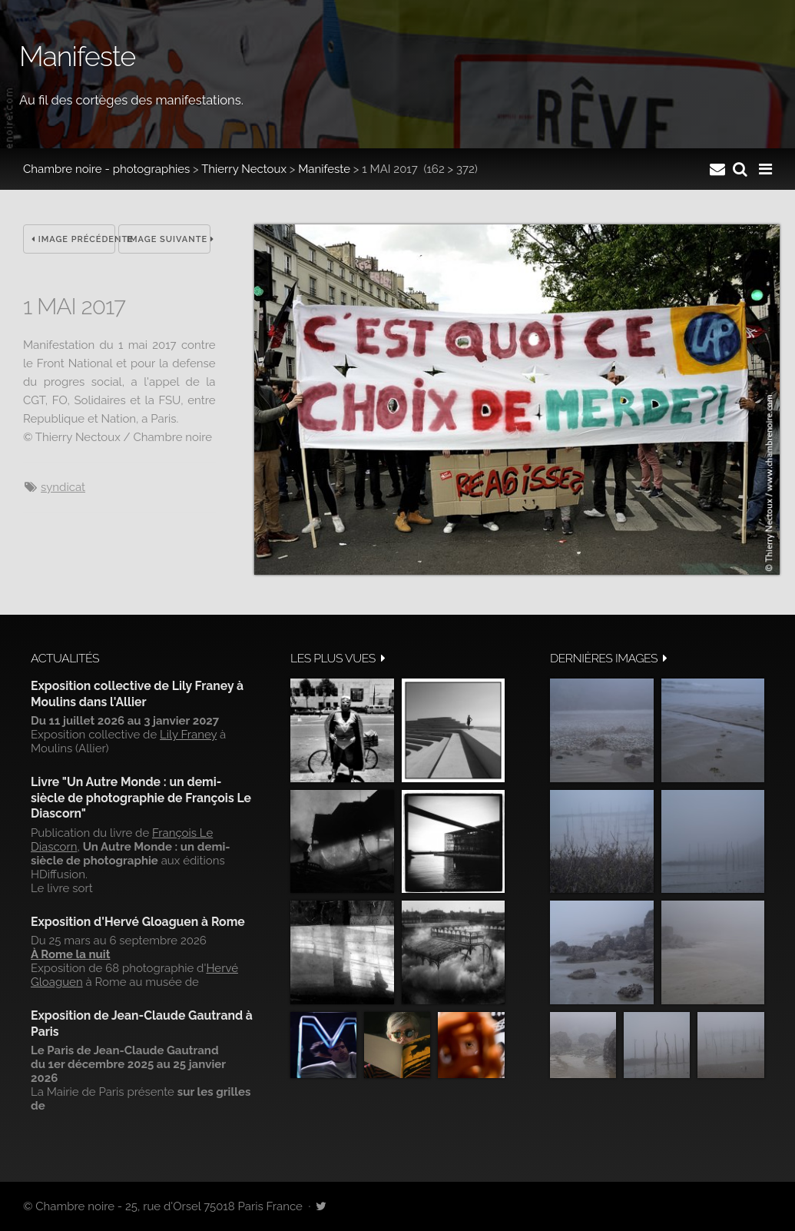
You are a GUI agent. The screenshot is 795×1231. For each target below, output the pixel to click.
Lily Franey (188, 735)
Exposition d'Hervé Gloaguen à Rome (138, 921)
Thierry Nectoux (244, 169)
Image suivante (168, 239)
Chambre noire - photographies (106, 169)
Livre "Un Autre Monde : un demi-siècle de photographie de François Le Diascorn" (141, 798)
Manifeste (324, 169)
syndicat (63, 487)
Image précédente (73, 239)
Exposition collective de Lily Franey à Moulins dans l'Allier (137, 693)
